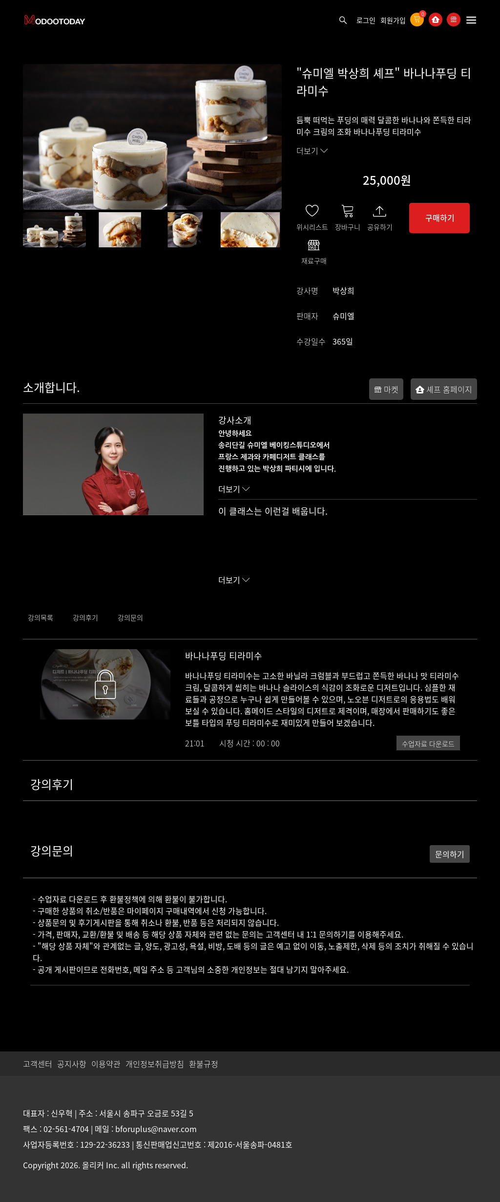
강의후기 (85, 617)
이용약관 (106, 1064)
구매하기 (440, 217)
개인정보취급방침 (154, 1064)
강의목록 (40, 617)
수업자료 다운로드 (428, 743)
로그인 (365, 20)
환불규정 (203, 1064)
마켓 (386, 389)
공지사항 (71, 1064)
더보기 (312, 150)
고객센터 (37, 1064)
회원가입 (393, 20)
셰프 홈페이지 (444, 389)
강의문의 (130, 617)
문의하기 (449, 854)
